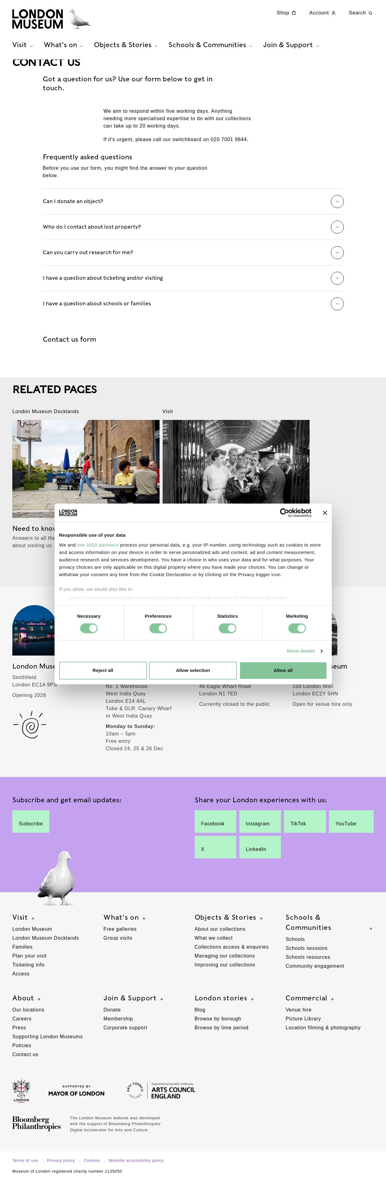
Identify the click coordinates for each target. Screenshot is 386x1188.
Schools (295, 947)
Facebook (213, 829)
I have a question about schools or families (193, 311)
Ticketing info (28, 972)
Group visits (118, 945)
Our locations (28, 1017)
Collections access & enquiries (232, 954)
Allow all (283, 670)
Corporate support (126, 1035)
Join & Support (134, 1006)
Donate (112, 1017)
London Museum (32, 936)
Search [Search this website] (361, 13)
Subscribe (31, 829)
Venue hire (299, 1017)
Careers (22, 1026)
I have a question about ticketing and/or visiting (193, 285)
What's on (125, 925)
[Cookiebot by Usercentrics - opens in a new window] (284, 512)
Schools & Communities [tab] (211, 46)
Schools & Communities (330, 930)
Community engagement (315, 973)
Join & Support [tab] (292, 46)
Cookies (92, 1168)
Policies (21, 1053)
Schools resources (308, 964)
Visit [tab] (23, 46)
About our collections (220, 936)
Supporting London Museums (47, 1044)
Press (19, 1035)
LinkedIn (257, 855)
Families (22, 954)
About (27, 1006)
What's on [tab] (64, 46)
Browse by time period (222, 1035)
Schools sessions (306, 955)
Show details (300, 650)
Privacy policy (61, 1168)
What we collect (214, 945)
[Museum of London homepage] (55, 20)
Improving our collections (225, 972)
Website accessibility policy (136, 1168)
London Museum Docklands (45, 945)
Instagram (258, 829)
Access (21, 981)
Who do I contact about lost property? (193, 234)
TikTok (302, 829)
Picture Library (303, 1026)
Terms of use (25, 1168)
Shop (287, 13)
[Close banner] (325, 513)
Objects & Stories (229, 925)
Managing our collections (225, 963)
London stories (225, 1006)
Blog (200, 1017)
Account (322, 13)
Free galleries (120, 936)
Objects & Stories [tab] (126, 46)
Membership (118, 1026)
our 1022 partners (98, 544)
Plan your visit (29, 963)
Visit (24, 925)
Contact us (25, 1062)
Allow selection (193, 670)
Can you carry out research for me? (193, 260)
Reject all (103, 670)
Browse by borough (218, 1026)
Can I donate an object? (193, 209)
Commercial (310, 1006)
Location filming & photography (323, 1035)
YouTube (347, 829)
